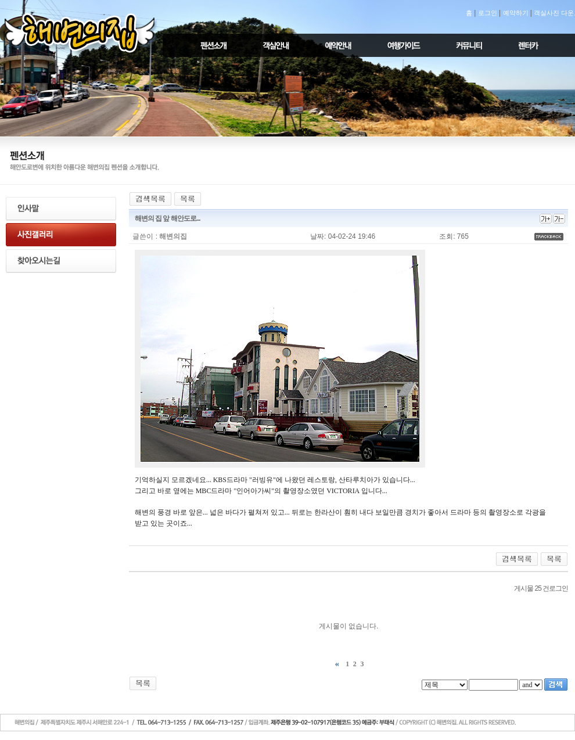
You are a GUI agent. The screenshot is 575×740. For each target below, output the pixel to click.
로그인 (487, 13)
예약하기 (516, 13)
